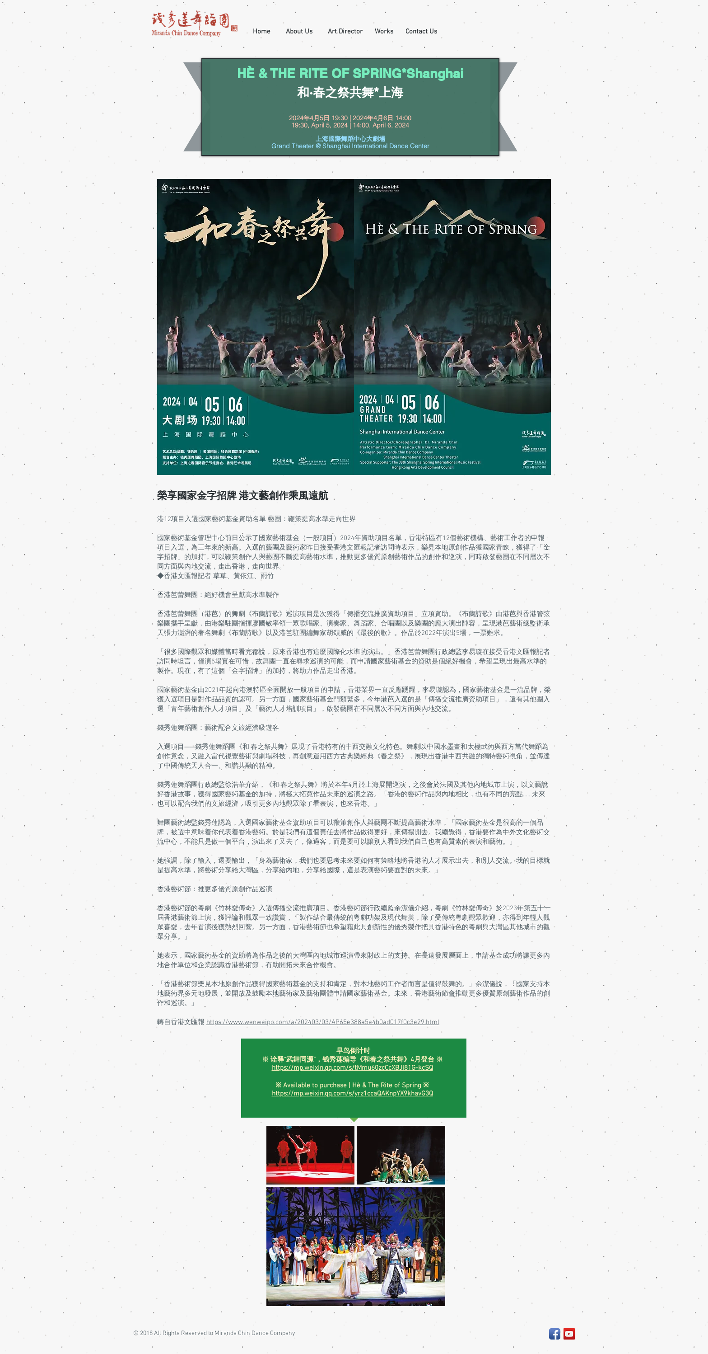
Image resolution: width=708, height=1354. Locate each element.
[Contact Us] (421, 32)
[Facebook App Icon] (554, 1334)
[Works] (384, 32)
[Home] (261, 32)
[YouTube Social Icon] (569, 1334)
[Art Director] (345, 32)
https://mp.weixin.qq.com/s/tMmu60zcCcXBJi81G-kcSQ (352, 1068)
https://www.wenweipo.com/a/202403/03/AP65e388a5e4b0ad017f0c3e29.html (322, 1022)
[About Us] (299, 32)
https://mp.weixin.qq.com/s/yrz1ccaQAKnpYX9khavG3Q (352, 1094)
